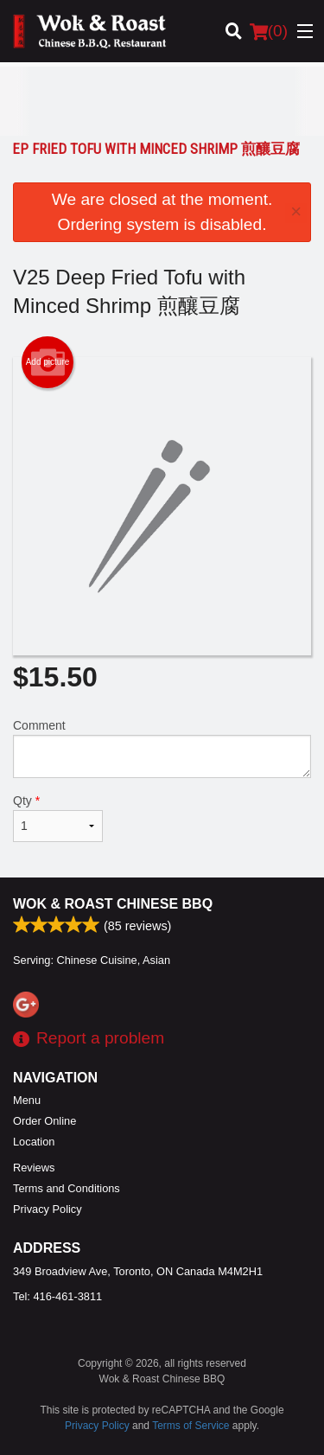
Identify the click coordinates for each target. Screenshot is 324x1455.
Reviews (33, 1167)
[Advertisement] (162, 101)
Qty (58, 818)
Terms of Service (190, 1426)
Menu (27, 1100)
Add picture (48, 362)
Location (33, 1141)
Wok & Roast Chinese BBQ (113, 904)
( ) (269, 31)
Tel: (57, 1296)
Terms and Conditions (66, 1188)
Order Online (44, 1120)
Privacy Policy (47, 1209)
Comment (162, 748)
